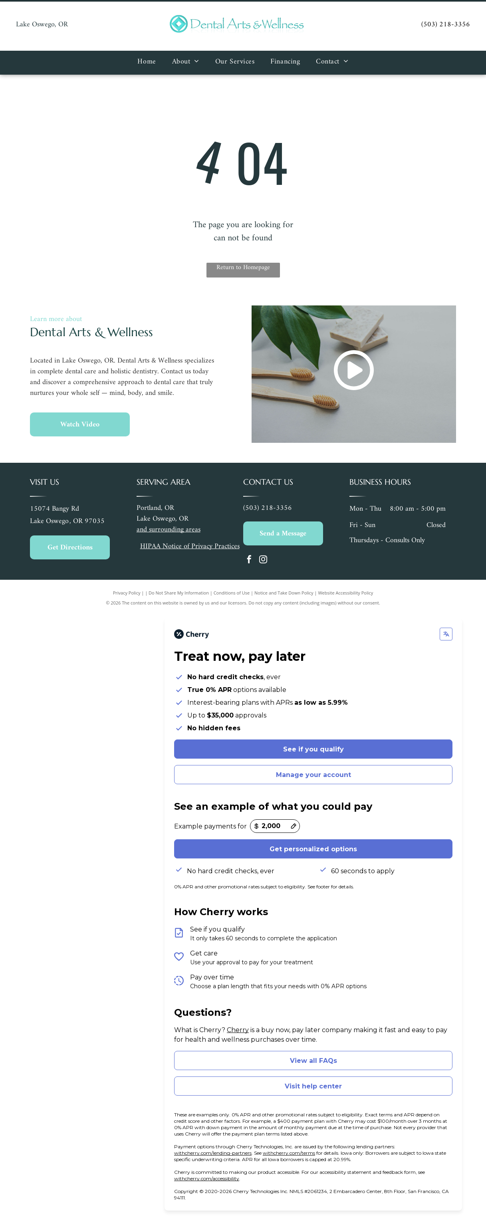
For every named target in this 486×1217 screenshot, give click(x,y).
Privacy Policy (127, 593)
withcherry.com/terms (289, 1153)
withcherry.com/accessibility (206, 1178)
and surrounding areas (168, 529)
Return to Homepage (243, 268)
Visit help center (313, 1086)
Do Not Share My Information (179, 593)
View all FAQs (313, 1060)
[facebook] (249, 560)
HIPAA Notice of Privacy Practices (190, 546)
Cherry (238, 1030)
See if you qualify (313, 749)
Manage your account (313, 775)
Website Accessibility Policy (345, 593)
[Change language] (446, 634)
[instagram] (263, 560)
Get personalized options (313, 849)
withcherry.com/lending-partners (213, 1153)
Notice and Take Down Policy (283, 593)
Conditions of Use (232, 593)
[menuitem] (146, 62)
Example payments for (210, 826)
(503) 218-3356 (445, 24)
